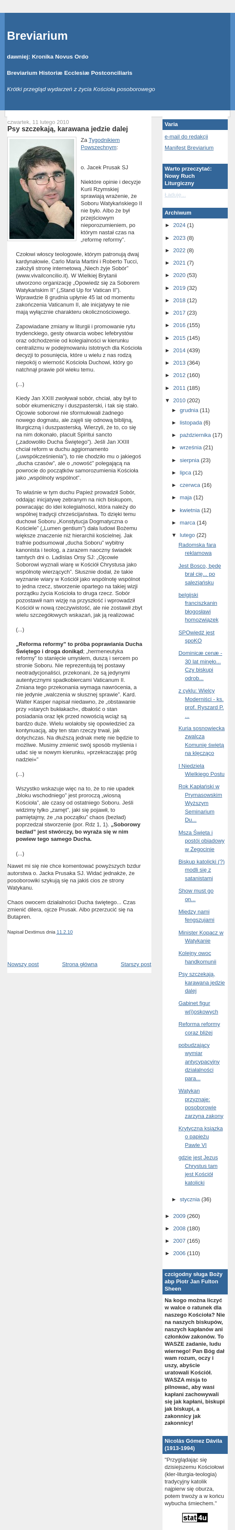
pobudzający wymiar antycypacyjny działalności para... (199, 1062)
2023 (180, 238)
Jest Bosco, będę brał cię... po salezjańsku (199, 574)
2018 (180, 300)
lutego (188, 535)
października (196, 435)
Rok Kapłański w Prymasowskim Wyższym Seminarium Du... (200, 803)
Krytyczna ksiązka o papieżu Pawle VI (200, 1136)
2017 (180, 313)
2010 (180, 400)
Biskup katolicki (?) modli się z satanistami (201, 869)
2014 (180, 350)
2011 (180, 388)
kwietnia (191, 510)
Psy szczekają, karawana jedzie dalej (67, 129)
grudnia (190, 410)
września (191, 447)
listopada (192, 422)
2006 (180, 1253)
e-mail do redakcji (186, 136)
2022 (180, 250)
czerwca (191, 485)
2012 (180, 375)
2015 (180, 338)
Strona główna (79, 964)
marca (188, 522)
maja (187, 497)
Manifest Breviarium (189, 147)
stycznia (191, 1199)
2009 (180, 1216)
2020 (180, 275)
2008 (180, 1228)
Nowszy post (23, 964)
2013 (180, 363)
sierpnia (190, 460)
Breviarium (37, 35)
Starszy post (136, 964)
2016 (180, 325)
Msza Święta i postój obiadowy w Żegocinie (201, 840)
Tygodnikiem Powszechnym (100, 143)
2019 (180, 288)
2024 (180, 225)
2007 (180, 1241)
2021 (180, 262)
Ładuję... (175, 195)
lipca (186, 472)
